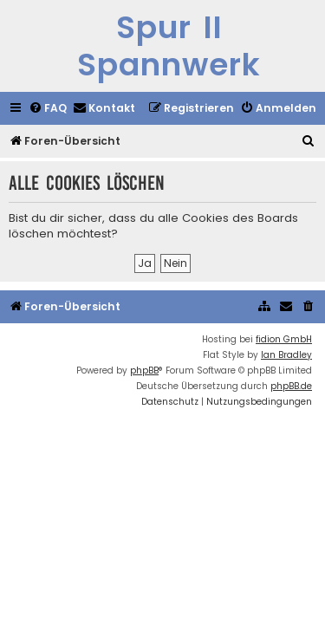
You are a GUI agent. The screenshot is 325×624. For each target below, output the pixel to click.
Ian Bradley (286, 354)
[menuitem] (48, 108)
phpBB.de (291, 386)
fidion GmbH (284, 339)
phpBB (144, 370)
